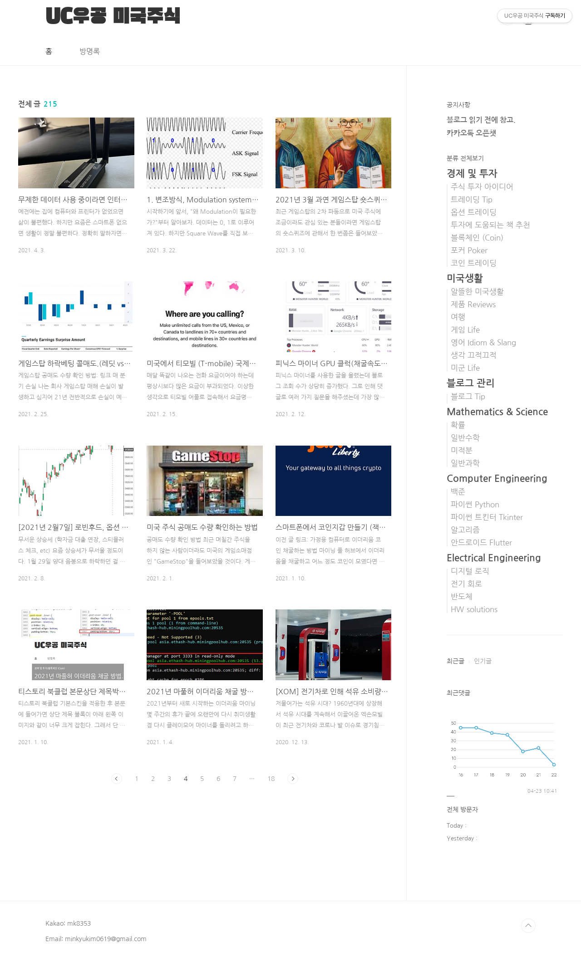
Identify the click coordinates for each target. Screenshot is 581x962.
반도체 (462, 596)
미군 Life (465, 368)
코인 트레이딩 (474, 263)
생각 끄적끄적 (474, 355)
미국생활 (465, 278)
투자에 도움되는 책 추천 (490, 225)
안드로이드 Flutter (481, 542)
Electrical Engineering (494, 558)
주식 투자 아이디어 (482, 187)
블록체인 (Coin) (477, 237)
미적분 (462, 450)
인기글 (483, 661)
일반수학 (465, 438)
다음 (292, 778)
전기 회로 (466, 584)
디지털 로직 (470, 571)
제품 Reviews (473, 304)
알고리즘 (465, 530)
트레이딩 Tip (471, 199)
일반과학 (465, 463)
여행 (458, 317)
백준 (458, 492)
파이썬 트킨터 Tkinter (487, 517)
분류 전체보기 (465, 158)
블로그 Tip (468, 396)
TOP (528, 925)
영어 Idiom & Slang (483, 342)
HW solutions (474, 609)
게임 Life (465, 330)
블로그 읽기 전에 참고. (481, 120)
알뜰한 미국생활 (477, 291)
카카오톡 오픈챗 (471, 133)
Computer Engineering (497, 478)
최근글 (455, 661)
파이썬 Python (475, 504)
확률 (458, 425)
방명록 (89, 51)
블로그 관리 (471, 383)
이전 (116, 778)
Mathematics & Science (497, 412)
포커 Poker (469, 250)
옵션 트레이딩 (474, 212)
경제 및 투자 (472, 173)
